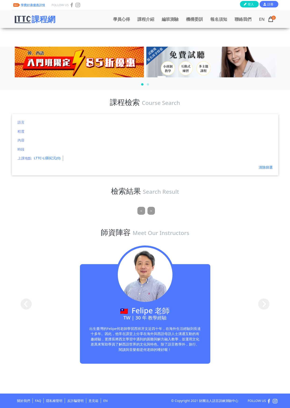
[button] (142, 84)
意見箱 (93, 400)
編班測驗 (170, 19)
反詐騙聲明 (75, 400)
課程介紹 (145, 19)
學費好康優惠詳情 (33, 5)
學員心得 (121, 19)
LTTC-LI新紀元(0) (47, 158)
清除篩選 (266, 167)
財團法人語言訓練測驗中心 (218, 400)
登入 (251, 4)
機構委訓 (194, 19)
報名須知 (218, 19)
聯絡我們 (243, 19)
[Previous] (141, 211)
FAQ (38, 400)
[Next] (151, 211)
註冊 (270, 4)
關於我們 (23, 400)
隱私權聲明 (54, 400)
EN (262, 19)
